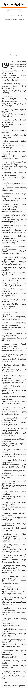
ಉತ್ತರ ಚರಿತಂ (14, 19)
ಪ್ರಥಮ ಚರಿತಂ (20, 15)
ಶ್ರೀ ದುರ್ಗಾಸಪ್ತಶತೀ (12, 15)
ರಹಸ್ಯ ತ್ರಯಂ (21, 19)
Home (5, 15)
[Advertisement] (14, 39)
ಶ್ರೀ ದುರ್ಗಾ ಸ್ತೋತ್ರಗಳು (14, 4)
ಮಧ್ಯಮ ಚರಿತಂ (7, 19)
